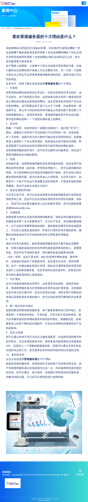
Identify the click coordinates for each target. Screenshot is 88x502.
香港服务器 (51, 83)
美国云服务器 (46, 500)
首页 (4, 28)
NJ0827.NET (43, 498)
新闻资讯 (8, 28)
